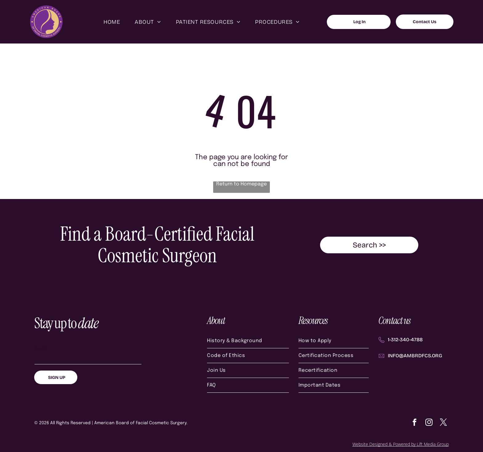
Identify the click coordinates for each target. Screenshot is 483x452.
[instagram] (429, 423)
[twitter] (443, 423)
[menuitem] (111, 22)
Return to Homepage (241, 184)
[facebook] (414, 423)
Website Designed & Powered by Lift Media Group (400, 444)
